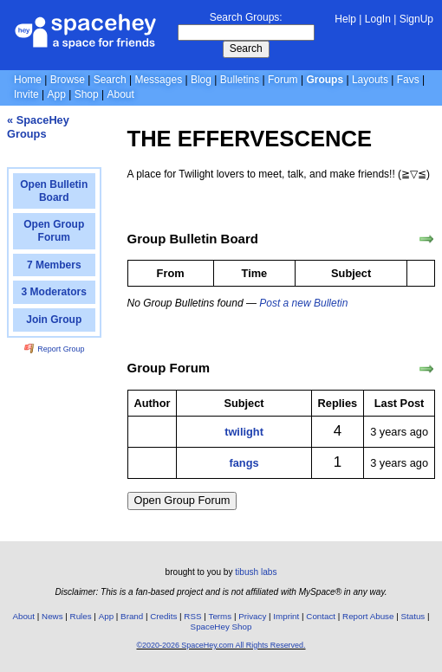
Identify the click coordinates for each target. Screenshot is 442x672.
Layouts (370, 80)
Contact (320, 616)
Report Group (54, 349)
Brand (131, 616)
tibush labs (255, 572)
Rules (81, 616)
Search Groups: (246, 17)
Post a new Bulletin (303, 303)
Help (345, 19)
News (52, 616)
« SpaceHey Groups (38, 126)
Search (246, 48)
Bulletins (239, 80)
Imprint (286, 616)
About (120, 94)
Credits (163, 616)
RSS (192, 616)
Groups (324, 80)
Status (412, 616)
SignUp (416, 19)
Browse (67, 80)
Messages (158, 80)
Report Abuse (367, 616)
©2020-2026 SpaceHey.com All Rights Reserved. (220, 645)
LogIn (378, 19)
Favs (408, 80)
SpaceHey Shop (221, 626)
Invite (26, 94)
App (56, 94)
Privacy (252, 616)
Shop (87, 94)
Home (28, 80)
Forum (283, 80)
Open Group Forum (182, 500)
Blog (201, 80)
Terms (220, 616)
